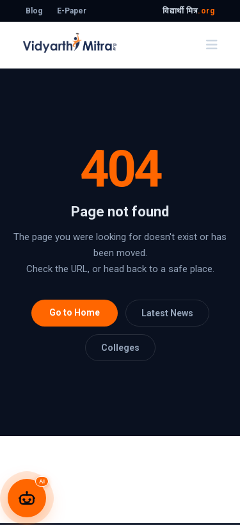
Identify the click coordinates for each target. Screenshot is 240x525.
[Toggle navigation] (211, 44)
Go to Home (74, 312)
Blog (34, 10)
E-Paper (71, 10)
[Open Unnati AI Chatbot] (27, 498)
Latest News (167, 313)
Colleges (120, 348)
